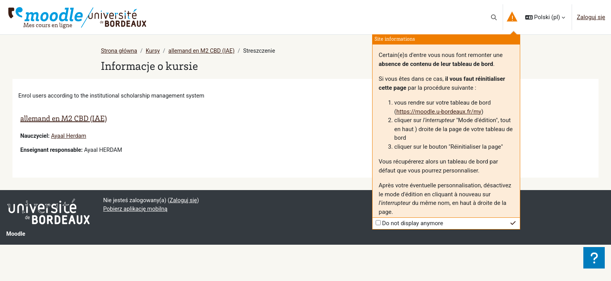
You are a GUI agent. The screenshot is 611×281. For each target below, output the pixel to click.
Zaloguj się (591, 17)
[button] (494, 17)
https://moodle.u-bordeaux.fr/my (438, 111)
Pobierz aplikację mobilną (136, 210)
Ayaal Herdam (70, 136)
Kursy (154, 51)
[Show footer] (594, 258)
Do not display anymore (412, 223)
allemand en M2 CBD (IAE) (204, 51)
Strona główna (119, 51)
